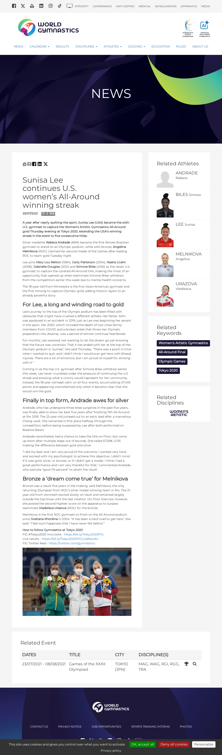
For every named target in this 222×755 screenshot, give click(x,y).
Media (205, 6)
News (18, 46)
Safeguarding (166, 6)
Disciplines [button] (86, 46)
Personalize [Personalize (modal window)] (203, 744)
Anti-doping (125, 6)
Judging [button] (136, 46)
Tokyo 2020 (168, 370)
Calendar (39, 46)
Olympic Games (172, 361)
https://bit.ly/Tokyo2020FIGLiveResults (70, 539)
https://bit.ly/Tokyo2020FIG (84, 534)
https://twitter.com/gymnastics (72, 543)
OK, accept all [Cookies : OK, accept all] (142, 744)
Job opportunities (106, 726)
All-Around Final (172, 352)
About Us (200, 46)
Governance (102, 6)
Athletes (113, 46)
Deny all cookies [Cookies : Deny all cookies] (174, 744)
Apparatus (189, 6)
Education (160, 46)
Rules (181, 46)
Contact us (39, 726)
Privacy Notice (70, 726)
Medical (145, 6)
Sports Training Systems (150, 726)
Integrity (82, 6)
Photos (186, 726)
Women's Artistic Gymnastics (183, 343)
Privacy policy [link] (111, 750)
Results (62, 46)
